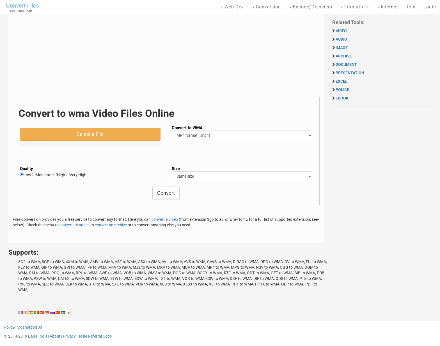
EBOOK (342, 98)
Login (429, 7)
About (55, 336)
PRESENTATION (350, 73)
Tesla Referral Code (95, 336)
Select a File (90, 134)
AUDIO (341, 39)
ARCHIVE (344, 56)
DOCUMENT (346, 64)
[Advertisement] (166, 57)
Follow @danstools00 (23, 327)
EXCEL (341, 81)
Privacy (69, 336)
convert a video (165, 219)
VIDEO (341, 31)
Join (411, 7)
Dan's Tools (37, 336)
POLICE (342, 89)
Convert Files (22, 6)
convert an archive (111, 225)
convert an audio (74, 225)
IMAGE (342, 47)
